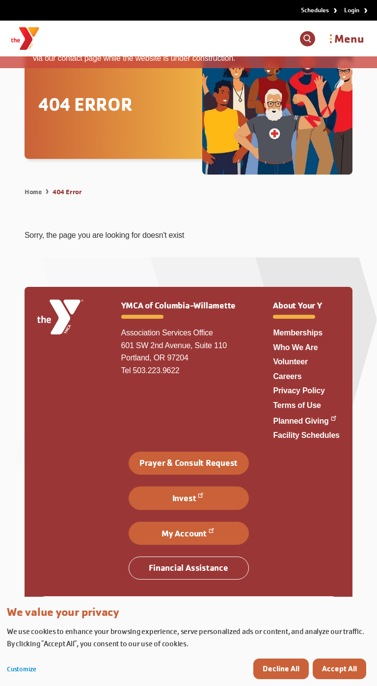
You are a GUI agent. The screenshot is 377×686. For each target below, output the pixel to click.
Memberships (298, 333)
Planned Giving (305, 421)
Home (33, 191)
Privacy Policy (298, 390)
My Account (188, 532)
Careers (287, 376)
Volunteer (290, 361)
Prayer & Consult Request (188, 462)
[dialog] (188, 641)
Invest (188, 497)
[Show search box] (307, 39)
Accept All (339, 668)
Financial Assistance (188, 567)
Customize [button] (21, 669)
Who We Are (295, 347)
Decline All (281, 668)
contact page (80, 58)
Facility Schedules (306, 435)
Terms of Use (297, 405)
